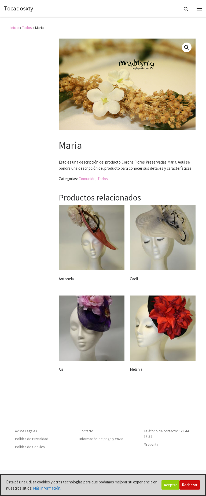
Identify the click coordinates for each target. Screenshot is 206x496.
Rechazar (189, 484)
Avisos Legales (26, 431)
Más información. (47, 488)
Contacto (86, 431)
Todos (27, 27)
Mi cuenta (151, 444)
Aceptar (170, 484)
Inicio (14, 27)
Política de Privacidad (31, 439)
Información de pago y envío (101, 439)
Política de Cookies (30, 447)
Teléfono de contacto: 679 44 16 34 (166, 434)
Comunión (87, 178)
